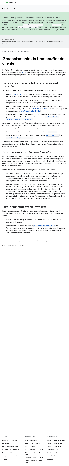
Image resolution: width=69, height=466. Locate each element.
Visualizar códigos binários (10, 450)
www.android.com (53, 450)
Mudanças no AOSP (58, 30)
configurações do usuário (40, 109)
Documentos (12, 51)
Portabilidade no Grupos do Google (33, 461)
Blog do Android (30, 446)
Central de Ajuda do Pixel (54, 443)
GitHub (4, 459)
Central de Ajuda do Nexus (55, 446)
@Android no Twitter (31, 440)
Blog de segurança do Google (34, 450)
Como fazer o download (10, 446)
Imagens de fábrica (8, 453)
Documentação (9, 8)
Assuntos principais (23, 51)
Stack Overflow (51, 456)
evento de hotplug (15, 94)
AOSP (4, 51)
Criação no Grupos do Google (34, 457)
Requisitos (5, 443)
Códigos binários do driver (10, 456)
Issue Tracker (51, 459)
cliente (23, 72)
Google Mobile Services (54, 453)
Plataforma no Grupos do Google (32, 453)
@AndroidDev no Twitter (32, 443)
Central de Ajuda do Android (56, 440)
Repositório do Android (9, 440)
